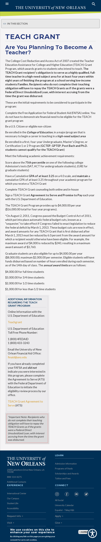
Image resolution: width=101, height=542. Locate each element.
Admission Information (66, 463)
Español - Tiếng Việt (64, 510)
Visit (9, 522)
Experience (15, 485)
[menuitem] (59, 494)
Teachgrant (15, 322)
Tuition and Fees (63, 478)
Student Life (12, 503)
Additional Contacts (16, 482)
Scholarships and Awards (67, 473)
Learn (59, 455)
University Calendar (64, 505)
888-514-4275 (14, 477)
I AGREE (84, 532)
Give (57, 522)
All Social (59, 500)
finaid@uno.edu (17, 357)
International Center (16, 493)
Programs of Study (64, 468)
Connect (61, 485)
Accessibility (13, 508)
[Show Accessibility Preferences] (92, 533)
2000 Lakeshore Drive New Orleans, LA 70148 (25, 471)
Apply (58, 516)
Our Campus (13, 498)
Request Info (14, 516)
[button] (27, 4)
